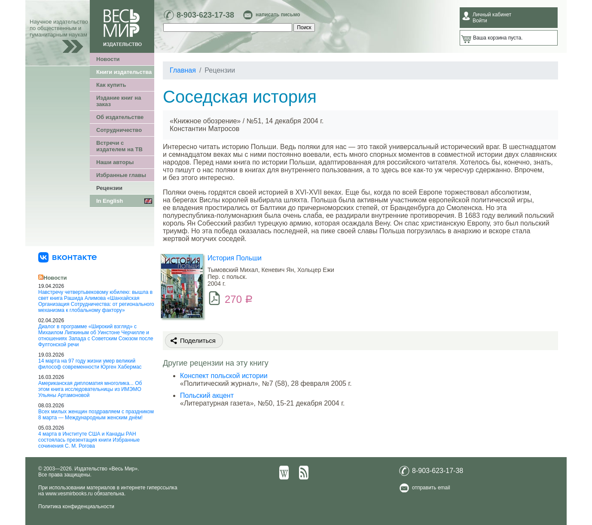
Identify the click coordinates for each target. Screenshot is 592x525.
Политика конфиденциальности (76, 507)
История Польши (235, 258)
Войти (480, 21)
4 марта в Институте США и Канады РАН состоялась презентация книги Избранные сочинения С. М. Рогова (89, 440)
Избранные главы (121, 175)
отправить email (431, 488)
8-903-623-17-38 (205, 15)
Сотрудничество (119, 130)
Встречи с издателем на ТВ (119, 146)
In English (109, 201)
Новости (108, 59)
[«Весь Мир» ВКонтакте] (67, 257)
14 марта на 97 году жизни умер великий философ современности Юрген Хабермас (90, 364)
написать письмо (278, 15)
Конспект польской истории (224, 375)
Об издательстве (119, 117)
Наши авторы (115, 162)
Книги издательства (124, 72)
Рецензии (109, 188)
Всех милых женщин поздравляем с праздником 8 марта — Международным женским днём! (96, 415)
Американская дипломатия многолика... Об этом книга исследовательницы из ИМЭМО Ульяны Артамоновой (90, 389)
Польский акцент (207, 395)
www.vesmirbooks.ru (69, 494)
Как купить (111, 85)
